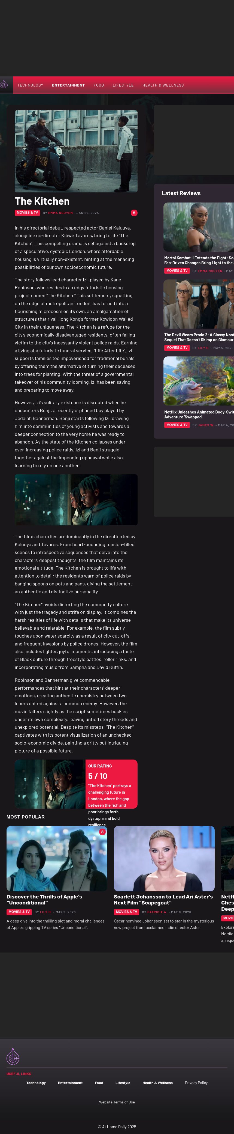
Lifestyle (123, 85)
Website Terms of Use (117, 1102)
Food (99, 85)
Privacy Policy (196, 1082)
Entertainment (68, 85)
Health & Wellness (163, 85)
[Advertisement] (117, 38)
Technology (30, 85)
